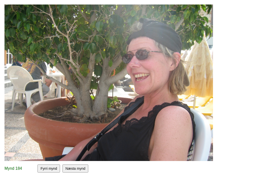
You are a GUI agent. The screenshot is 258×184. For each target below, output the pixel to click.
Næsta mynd (75, 168)
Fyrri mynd (48, 168)
